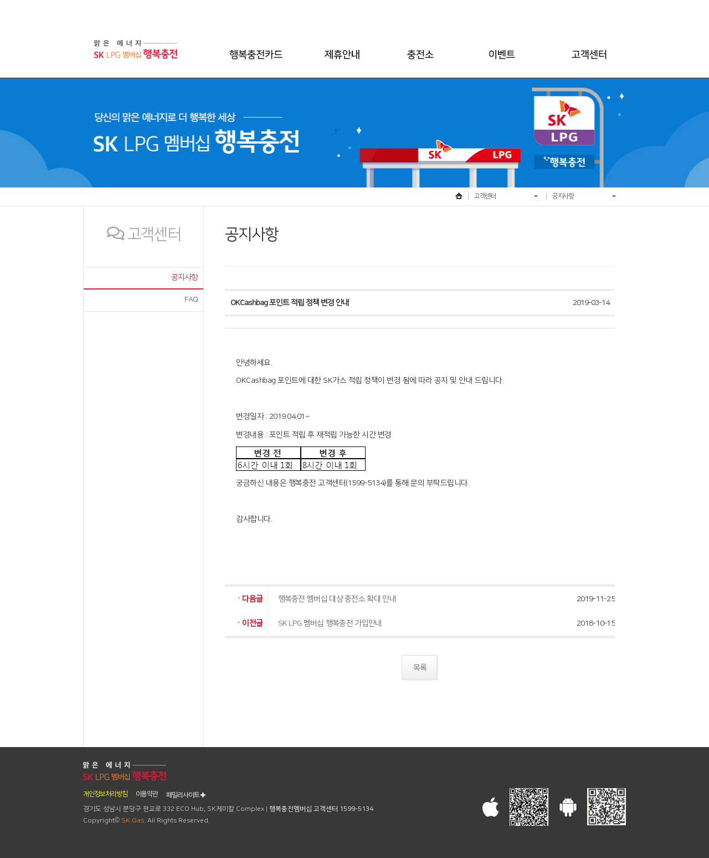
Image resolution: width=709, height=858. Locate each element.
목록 (420, 667)
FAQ (191, 299)
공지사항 (184, 277)
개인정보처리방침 (105, 794)
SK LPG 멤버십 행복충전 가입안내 (330, 623)
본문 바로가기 (0, 8)
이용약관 (147, 794)
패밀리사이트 (185, 795)
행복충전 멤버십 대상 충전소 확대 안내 (337, 599)
